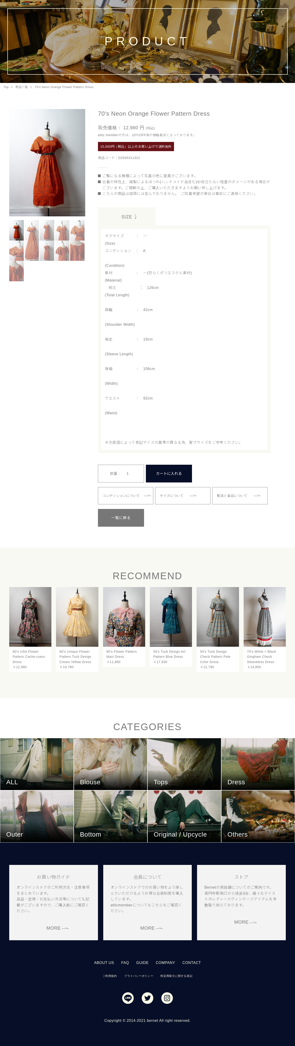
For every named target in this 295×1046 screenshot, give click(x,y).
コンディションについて (121, 495)
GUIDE (142, 963)
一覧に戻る (120, 518)
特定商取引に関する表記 (176, 976)
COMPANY (165, 963)
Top (6, 87)
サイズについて (171, 495)
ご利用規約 (110, 976)
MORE (53, 928)
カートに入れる (169, 474)
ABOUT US (104, 963)
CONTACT (191, 963)
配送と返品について (232, 495)
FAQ (125, 963)
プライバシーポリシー (138, 976)
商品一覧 (21, 87)
